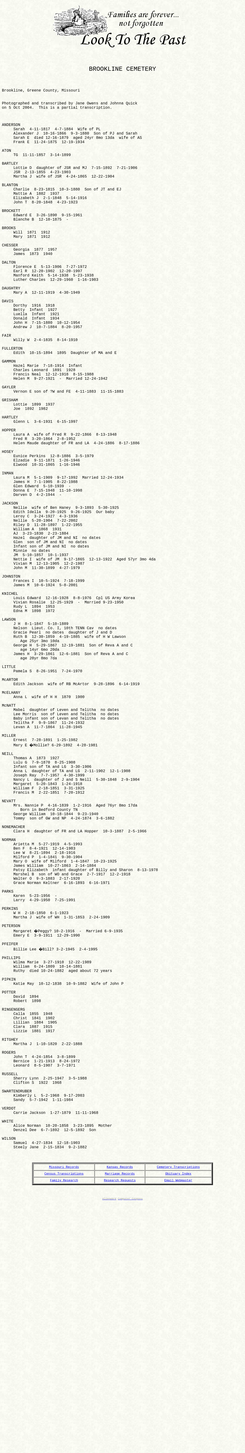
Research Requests (120, 1426)
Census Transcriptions (64, 1419)
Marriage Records (120, 1419)
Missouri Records (64, 1412)
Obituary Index (178, 1419)
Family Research (64, 1426)
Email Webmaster (178, 1426)
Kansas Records (120, 1412)
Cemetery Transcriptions (178, 1412)
